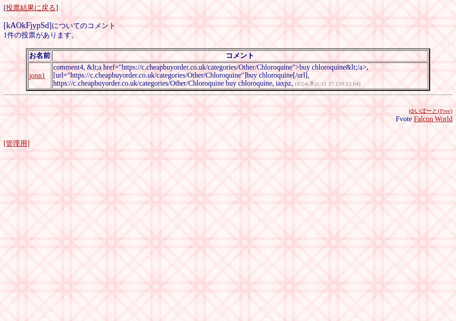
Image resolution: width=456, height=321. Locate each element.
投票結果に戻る (31, 8)
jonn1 (37, 75)
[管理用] (17, 143)
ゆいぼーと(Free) (430, 110)
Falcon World (433, 119)
